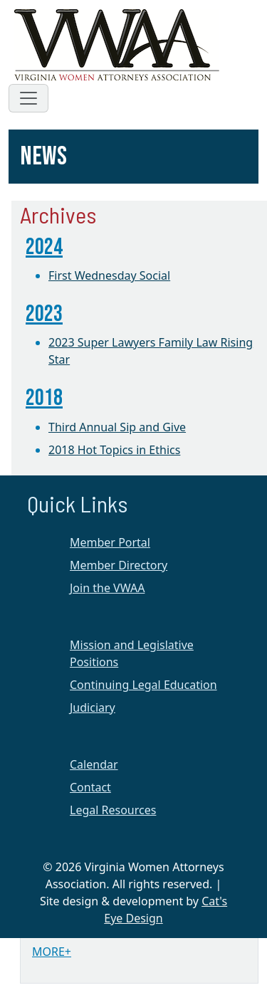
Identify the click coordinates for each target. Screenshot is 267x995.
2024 (44, 247)
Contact (90, 787)
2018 (44, 398)
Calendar (94, 764)
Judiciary (92, 707)
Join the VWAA (107, 588)
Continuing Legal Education (143, 685)
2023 (44, 314)
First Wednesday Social (109, 275)
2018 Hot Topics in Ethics (114, 450)
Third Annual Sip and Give (117, 427)
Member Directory (118, 565)
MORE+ (51, 951)
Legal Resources (113, 810)
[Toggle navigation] (28, 98)
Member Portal (110, 542)
